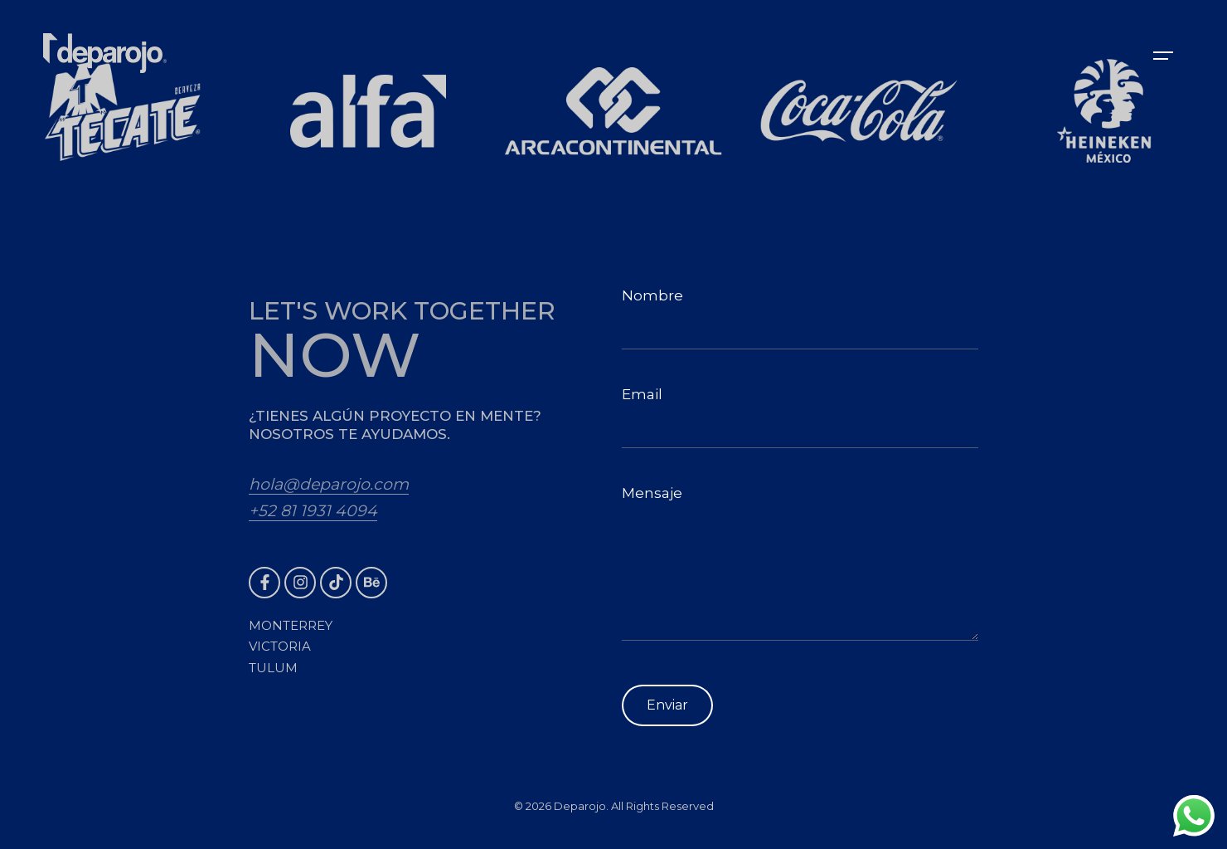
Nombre (800, 318)
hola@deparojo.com (329, 484)
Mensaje (800, 563)
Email (800, 417)
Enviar (667, 705)
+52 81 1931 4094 (313, 510)
